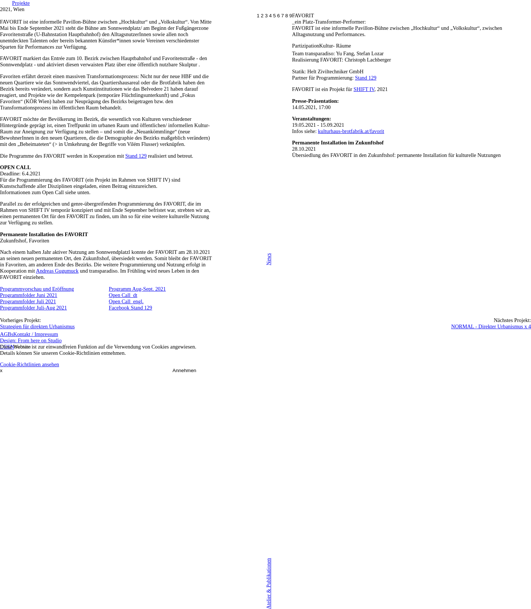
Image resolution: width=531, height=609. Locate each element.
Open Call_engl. (126, 301)
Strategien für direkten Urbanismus (37, 326)
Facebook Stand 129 (130, 308)
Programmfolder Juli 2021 (28, 301)
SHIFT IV (364, 89)
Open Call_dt (123, 295)
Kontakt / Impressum (35, 334)
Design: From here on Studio (31, 340)
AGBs (6, 334)
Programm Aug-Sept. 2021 (137, 289)
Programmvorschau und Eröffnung (37, 289)
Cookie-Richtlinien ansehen (29, 364)
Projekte (21, 3)
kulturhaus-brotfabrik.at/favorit (351, 131)
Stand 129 (365, 78)
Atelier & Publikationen (268, 583)
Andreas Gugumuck (57, 271)
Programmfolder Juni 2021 (28, 295)
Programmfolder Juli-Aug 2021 (33, 308)
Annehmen (184, 370)
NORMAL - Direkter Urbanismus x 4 (491, 326)
